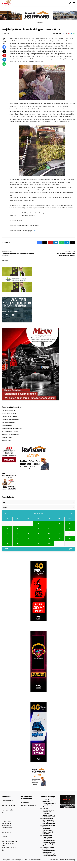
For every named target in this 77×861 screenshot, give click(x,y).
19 (7, 539)
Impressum (24, 802)
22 (38, 539)
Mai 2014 (38, 513)
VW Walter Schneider (9, 411)
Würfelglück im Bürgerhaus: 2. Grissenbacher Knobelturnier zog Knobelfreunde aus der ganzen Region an (49, 840)
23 (49, 539)
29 (38, 544)
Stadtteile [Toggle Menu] (38, 22)
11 (69, 528)
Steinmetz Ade (7, 425)
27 (17, 544)
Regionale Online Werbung (10, 434)
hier (34, 231)
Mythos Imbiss (6, 440)
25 (70, 539)
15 (38, 534)
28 (28, 544)
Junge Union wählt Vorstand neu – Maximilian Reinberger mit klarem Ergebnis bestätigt (49, 829)
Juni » (71, 549)
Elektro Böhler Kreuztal (9, 416)
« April (6, 549)
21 (28, 539)
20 (18, 539)
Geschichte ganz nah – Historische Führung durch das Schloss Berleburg (49, 821)
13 (17, 534)
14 (28, 534)
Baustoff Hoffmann (8, 422)
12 (7, 534)
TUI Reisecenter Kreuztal (10, 431)
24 (59, 539)
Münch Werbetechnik (9, 414)
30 (49, 544)
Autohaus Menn (7, 437)
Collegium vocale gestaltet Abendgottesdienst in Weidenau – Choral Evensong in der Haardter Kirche (49, 851)
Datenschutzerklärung (28, 805)
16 (49, 534)
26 (7, 544)
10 (59, 528)
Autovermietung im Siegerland (12, 428)
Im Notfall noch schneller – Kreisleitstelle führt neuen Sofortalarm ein (49, 803)
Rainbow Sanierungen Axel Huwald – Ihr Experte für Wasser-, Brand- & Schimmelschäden (49, 812)
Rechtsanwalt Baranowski (10, 419)
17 (59, 534)
